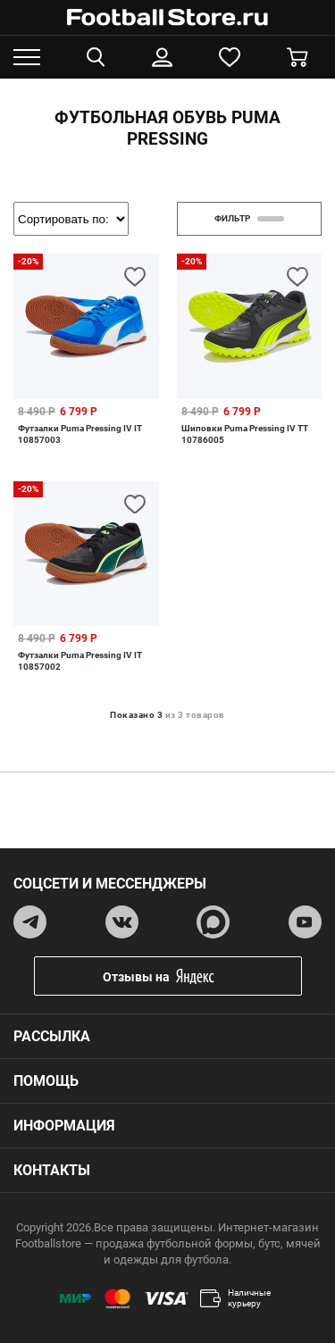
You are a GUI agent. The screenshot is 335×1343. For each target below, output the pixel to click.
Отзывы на (181, 976)
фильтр (249, 218)
